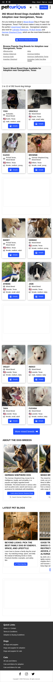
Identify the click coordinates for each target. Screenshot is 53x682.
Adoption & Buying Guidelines (14, 635)
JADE (31, 284)
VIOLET (6, 367)
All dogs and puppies (11, 644)
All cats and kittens (10, 661)
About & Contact (10, 628)
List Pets (44, 7)
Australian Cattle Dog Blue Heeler (36, 60)
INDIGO (32, 367)
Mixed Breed (28, 22)
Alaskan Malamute (9, 54)
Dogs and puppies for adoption (14, 648)
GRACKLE (33, 111)
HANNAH (33, 240)
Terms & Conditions (10, 631)
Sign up (44, 2)
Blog (33, 2)
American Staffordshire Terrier (37, 57)
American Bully (8, 57)
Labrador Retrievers (20, 30)
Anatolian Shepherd (10, 59)
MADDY (6, 240)
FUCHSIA (33, 408)
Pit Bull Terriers (35, 30)
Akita (29, 51)
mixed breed (16, 27)
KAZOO (6, 155)
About (39, 2)
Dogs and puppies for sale (13, 651)
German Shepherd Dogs (12, 32)
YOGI (5, 111)
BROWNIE (33, 155)
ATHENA (6, 284)
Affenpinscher (8, 51)
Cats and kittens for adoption (14, 664)
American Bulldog (33, 54)
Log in (50, 2)
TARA (5, 408)
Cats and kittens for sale (12, 667)
